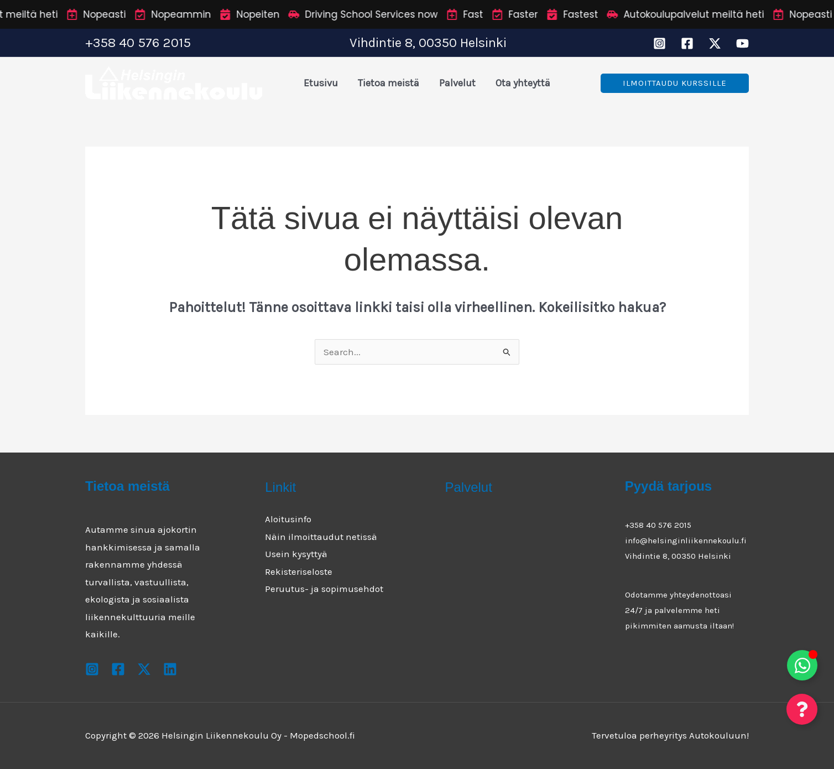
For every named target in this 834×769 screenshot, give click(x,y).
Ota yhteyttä (523, 83)
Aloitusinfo (288, 518)
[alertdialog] (417, 14)
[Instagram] (659, 43)
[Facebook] (687, 43)
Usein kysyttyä (296, 553)
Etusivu (321, 83)
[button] (675, 83)
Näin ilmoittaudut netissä (321, 536)
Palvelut (457, 83)
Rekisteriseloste (298, 571)
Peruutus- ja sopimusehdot (324, 588)
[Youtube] (742, 43)
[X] (714, 43)
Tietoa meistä (388, 83)
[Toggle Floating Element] (802, 665)
